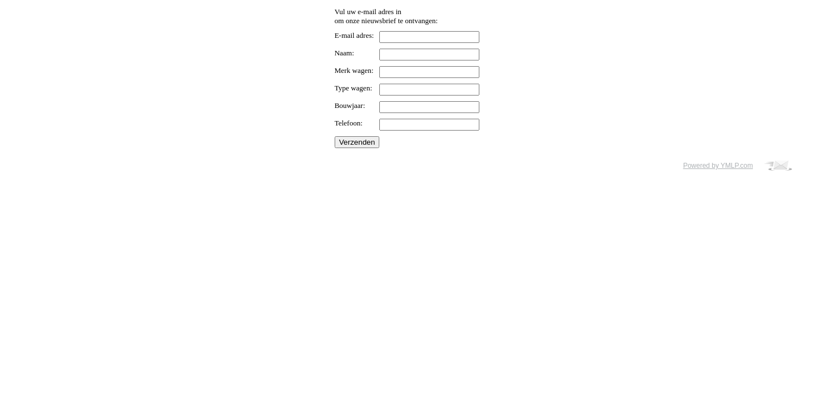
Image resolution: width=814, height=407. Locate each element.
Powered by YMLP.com (718, 166)
